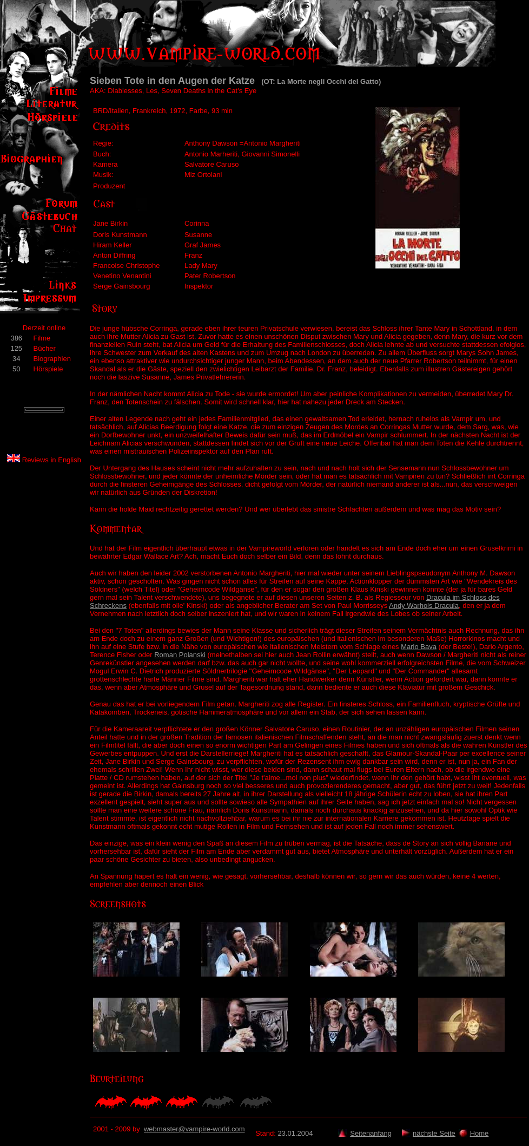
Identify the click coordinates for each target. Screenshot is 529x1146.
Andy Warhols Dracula (424, 605)
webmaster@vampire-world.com (194, 1129)
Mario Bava (419, 647)
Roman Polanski (180, 655)
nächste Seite (434, 1133)
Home (479, 1133)
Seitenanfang (371, 1133)
